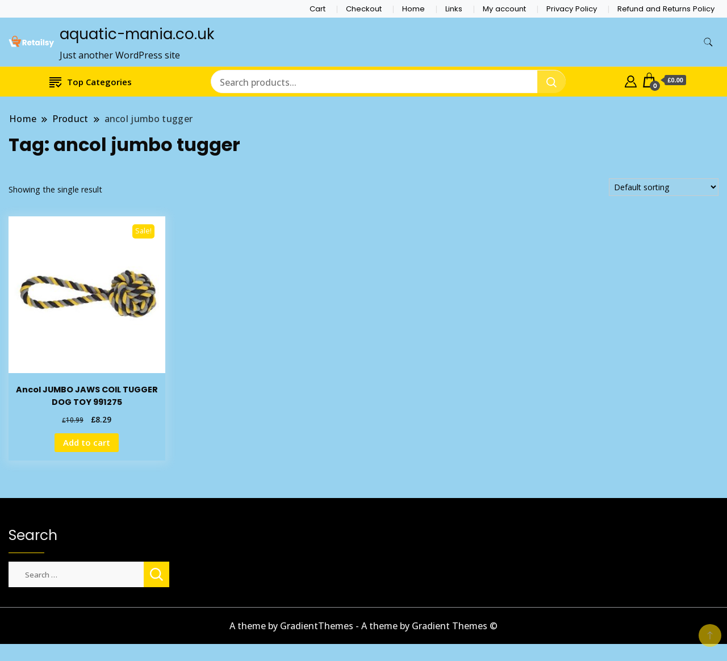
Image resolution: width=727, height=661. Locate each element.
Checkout (364, 8)
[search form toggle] (708, 42)
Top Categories (90, 81)
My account (504, 8)
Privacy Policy (571, 8)
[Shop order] (663, 187)
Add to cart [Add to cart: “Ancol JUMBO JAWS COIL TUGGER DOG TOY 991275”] (86, 442)
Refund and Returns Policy (666, 8)
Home (413, 8)
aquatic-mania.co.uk (137, 34)
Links (453, 8)
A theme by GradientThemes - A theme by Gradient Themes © (363, 626)
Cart (317, 8)
